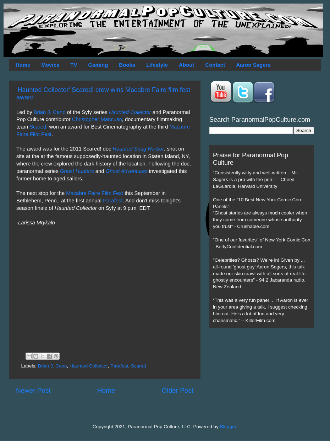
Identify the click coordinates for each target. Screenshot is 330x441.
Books (127, 65)
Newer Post (33, 390)
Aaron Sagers (253, 65)
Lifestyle (157, 65)
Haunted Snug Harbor (138, 149)
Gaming (98, 65)
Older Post (177, 390)
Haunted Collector (130, 112)
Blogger (228, 426)
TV (73, 65)
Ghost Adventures (127, 171)
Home (23, 65)
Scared (138, 366)
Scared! (38, 127)
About (186, 65)
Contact (215, 65)
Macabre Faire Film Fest (94, 193)
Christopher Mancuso (97, 119)
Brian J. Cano (50, 112)
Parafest (112, 200)
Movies (50, 65)
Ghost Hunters (77, 171)
